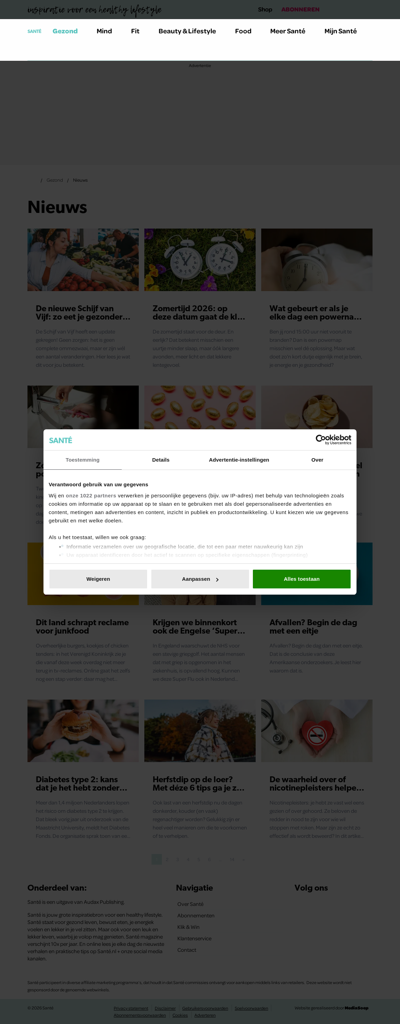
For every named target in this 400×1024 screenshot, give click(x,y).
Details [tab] (161, 460)
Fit (139, 30)
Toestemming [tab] (83, 460)
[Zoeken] (33, 51)
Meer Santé (291, 30)
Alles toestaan (302, 579)
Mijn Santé (346, 30)
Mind (108, 30)
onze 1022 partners (91, 495)
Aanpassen (200, 579)
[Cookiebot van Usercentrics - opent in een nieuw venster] (320, 440)
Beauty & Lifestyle (191, 30)
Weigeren (98, 579)
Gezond (69, 30)
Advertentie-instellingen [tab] (239, 460)
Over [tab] (317, 460)
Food (247, 30)
